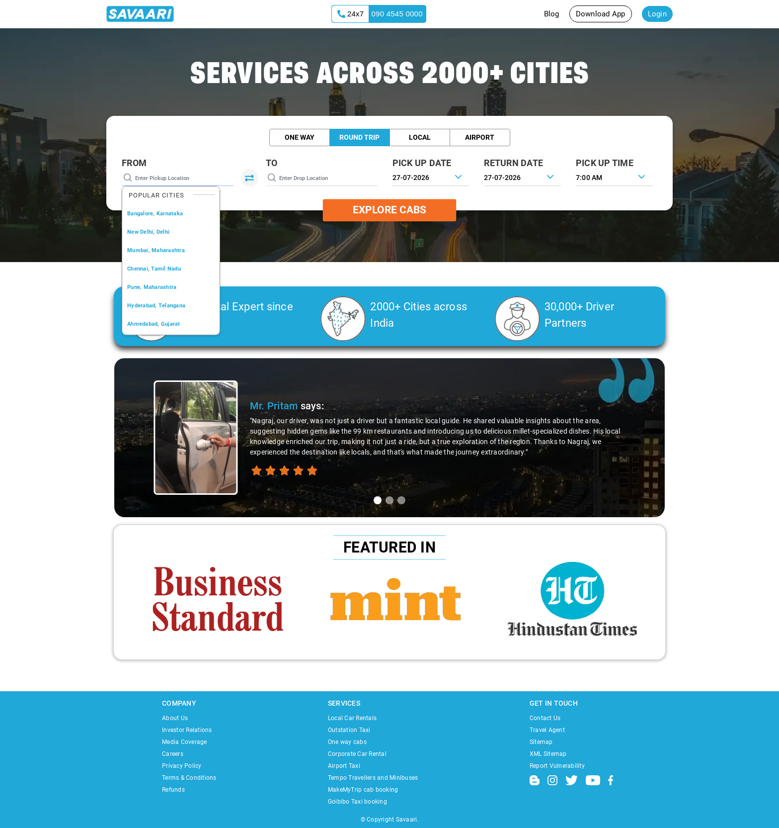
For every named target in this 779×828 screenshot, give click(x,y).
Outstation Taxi (349, 730)
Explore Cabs (389, 210)
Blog (551, 13)
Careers (172, 753)
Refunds (173, 789)
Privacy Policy (182, 765)
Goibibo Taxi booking (357, 801)
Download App (600, 13)
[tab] (378, 500)
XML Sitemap (548, 753)
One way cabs (347, 741)
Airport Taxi (344, 765)
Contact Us (545, 718)
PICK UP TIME (604, 163)
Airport (479, 137)
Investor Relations (187, 730)
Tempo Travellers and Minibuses (373, 777)
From (134, 163)
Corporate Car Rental (357, 753)
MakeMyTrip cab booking (363, 789)
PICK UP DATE (422, 163)
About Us (175, 718)
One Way (299, 137)
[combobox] (614, 176)
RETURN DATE (513, 163)
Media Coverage (184, 741)
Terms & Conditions (189, 777)
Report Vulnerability (557, 765)
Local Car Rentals (352, 718)
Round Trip (359, 137)
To (272, 163)
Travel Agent (547, 730)
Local (420, 137)
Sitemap (541, 741)
